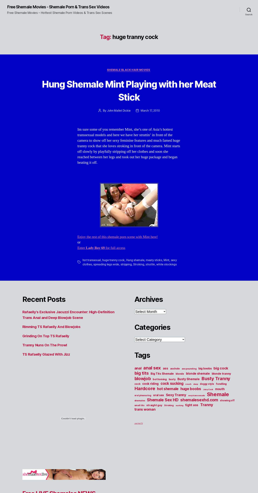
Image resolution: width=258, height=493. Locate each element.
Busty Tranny (215, 379)
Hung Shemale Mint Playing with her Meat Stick (128, 90)
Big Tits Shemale (162, 374)
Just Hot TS (138, 424)
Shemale (218, 395)
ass (165, 369)
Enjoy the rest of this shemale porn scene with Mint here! (120, 237)
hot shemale (168, 389)
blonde (180, 374)
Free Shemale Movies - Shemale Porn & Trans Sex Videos (62, 7)
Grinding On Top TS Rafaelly (47, 336)
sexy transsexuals (196, 396)
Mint (167, 261)
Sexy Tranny (176, 396)
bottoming (160, 380)
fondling (221, 384)
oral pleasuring (142, 396)
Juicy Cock (208, 390)
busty (172, 380)
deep (195, 385)
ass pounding (189, 369)
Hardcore (144, 389)
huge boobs (190, 389)
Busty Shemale (188, 380)
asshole (175, 369)
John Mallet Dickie (118, 111)
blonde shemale (198, 374)
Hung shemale (135, 261)
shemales (139, 401)
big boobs (205, 369)
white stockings (168, 265)
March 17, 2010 (150, 111)
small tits (139, 406)
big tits (141, 373)
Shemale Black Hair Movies (129, 70)
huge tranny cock (113, 261)
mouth (220, 390)
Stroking (139, 265)
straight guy (154, 406)
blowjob (142, 379)
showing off (227, 401)
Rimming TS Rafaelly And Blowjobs (53, 327)
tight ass (191, 406)
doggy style (207, 384)
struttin (151, 265)
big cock (221, 369)
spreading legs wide (107, 265)
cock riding (150, 384)
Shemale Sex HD (162, 400)
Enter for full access (103, 248)
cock (137, 384)
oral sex (158, 396)
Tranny (206, 405)
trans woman (145, 410)
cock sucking (172, 384)
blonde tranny (221, 374)
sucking (179, 406)
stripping (127, 265)
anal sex (152, 368)
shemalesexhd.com (199, 400)
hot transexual (92, 261)
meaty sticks (155, 261)
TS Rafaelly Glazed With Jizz (47, 355)
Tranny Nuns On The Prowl (45, 345)
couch (188, 385)
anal (138, 369)
